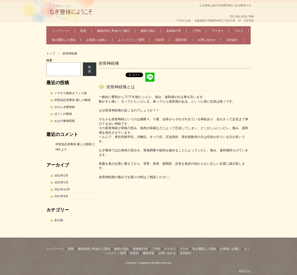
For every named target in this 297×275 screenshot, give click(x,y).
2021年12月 (62, 189)
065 (57, 149)
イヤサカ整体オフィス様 (70, 93)
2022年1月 (61, 182)
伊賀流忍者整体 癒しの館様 (72, 100)
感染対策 (181, 40)
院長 (83, 30)
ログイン (245, 270)
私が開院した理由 (63, 40)
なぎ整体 (80, 10)
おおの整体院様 (64, 121)
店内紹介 (232, 40)
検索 (49, 60)
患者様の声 (173, 30)
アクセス (217, 30)
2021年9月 (61, 196)
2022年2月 (61, 175)
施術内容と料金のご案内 (113, 30)
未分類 (58, 220)
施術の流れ (148, 30)
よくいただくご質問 (131, 40)
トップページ (60, 30)
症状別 (159, 40)
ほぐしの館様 (63, 113)
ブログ (238, 30)
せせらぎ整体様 (64, 107)
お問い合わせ (206, 40)
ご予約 (196, 30)
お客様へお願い (96, 40)
